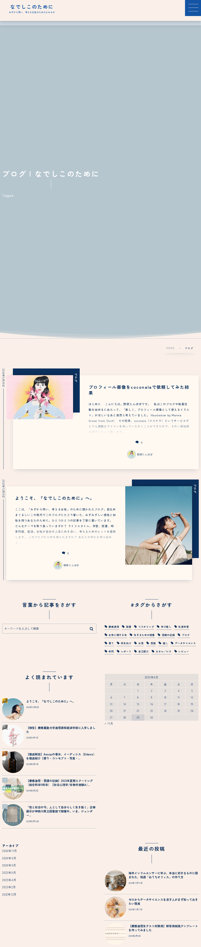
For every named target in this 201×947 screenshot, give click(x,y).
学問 (111, 649)
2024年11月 (9, 848)
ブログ (186, 633)
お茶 (141, 641)
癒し (165, 641)
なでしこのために (32, 6)
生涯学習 (183, 624)
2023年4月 (9, 877)
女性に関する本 (118, 633)
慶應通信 (114, 624)
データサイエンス (185, 641)
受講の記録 (168, 633)
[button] (193, 8)
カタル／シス (163, 649)
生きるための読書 (144, 633)
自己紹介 (143, 649)
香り (111, 641)
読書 (128, 624)
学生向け (126, 641)
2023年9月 (9, 870)
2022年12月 (9, 892)
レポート (126, 649)
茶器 (153, 641)
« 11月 (109, 721)
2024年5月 (9, 863)
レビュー (183, 649)
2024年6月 (9, 856)
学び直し (166, 624)
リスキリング (146, 624)
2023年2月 (9, 885)
